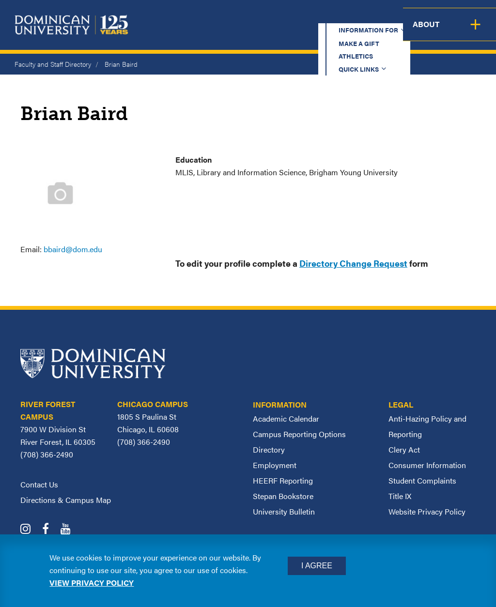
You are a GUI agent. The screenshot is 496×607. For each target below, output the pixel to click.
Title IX (399, 495)
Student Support (345, 31)
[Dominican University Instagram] (30, 529)
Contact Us (39, 484)
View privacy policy (91, 582)
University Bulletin (284, 511)
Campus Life (422, 31)
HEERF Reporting (283, 480)
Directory (269, 449)
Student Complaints (422, 480)
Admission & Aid (260, 31)
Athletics (316, 16)
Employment (274, 464)
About (475, 31)
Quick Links (373, 16)
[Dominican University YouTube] (70, 529)
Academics (189, 31)
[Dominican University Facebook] (50, 529)
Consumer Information (427, 464)
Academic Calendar (286, 418)
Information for (183, 16)
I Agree (316, 565)
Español (435, 16)
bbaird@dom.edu (73, 249)
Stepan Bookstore (283, 495)
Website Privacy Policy (426, 511)
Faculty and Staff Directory (53, 64)
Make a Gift (259, 16)
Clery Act (404, 449)
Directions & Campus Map (65, 499)
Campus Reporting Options (299, 434)
